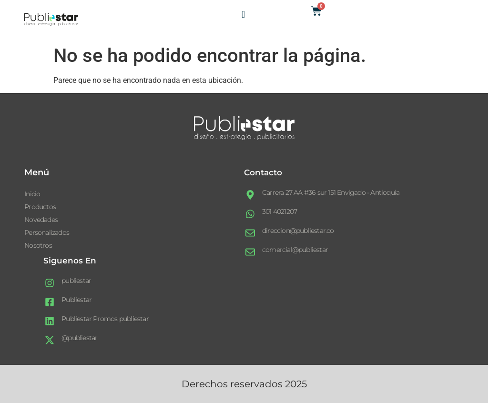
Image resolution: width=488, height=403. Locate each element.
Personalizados (46, 232)
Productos (40, 206)
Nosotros (38, 245)
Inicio (32, 194)
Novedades (41, 219)
